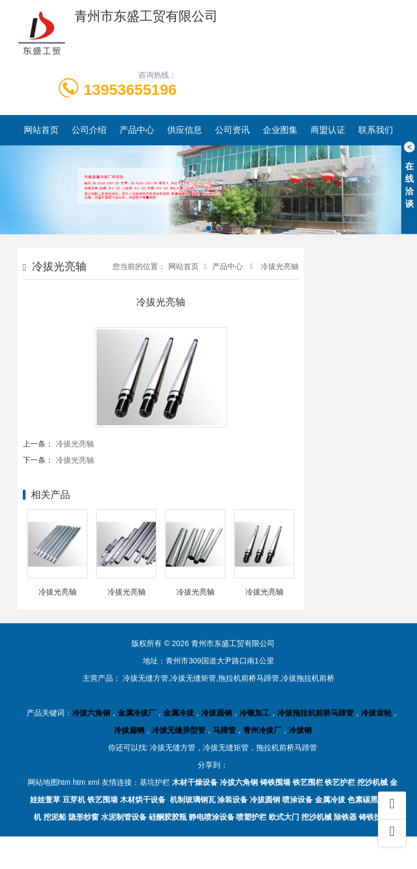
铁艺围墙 (102, 799)
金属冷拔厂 (137, 712)
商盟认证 (328, 130)
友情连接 (117, 782)
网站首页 (41, 130)
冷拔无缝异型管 (178, 730)
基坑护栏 (155, 782)
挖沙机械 (372, 782)
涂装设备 (232, 799)
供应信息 (184, 130)
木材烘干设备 (143, 799)
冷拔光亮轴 (278, 266)
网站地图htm (49, 782)
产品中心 (136, 130)
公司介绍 (89, 130)
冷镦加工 (254, 712)
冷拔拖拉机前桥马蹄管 (315, 712)
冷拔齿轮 (376, 712)
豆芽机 (73, 799)
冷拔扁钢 (129, 730)
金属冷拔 (178, 712)
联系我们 (375, 130)
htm (79, 782)
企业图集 (280, 130)
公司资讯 (232, 130)
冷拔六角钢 (91, 712)
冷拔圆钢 (216, 712)
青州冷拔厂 (262, 730)
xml (93, 782)
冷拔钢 (300, 730)
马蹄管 (224, 730)
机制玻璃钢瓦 (193, 799)
